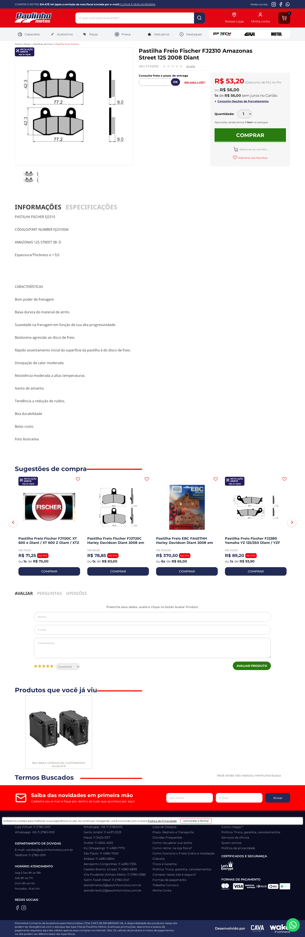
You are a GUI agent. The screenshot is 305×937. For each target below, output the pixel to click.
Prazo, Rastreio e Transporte (173, 832)
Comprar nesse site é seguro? (174, 874)
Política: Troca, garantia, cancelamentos (181, 869)
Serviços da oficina (235, 837)
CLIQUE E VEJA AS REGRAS (137, 4)
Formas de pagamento (169, 880)
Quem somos (231, 843)
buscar (199, 17)
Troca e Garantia (164, 864)
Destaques (190, 34)
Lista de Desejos (164, 827)
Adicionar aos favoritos (253, 157)
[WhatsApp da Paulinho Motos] (287, 4)
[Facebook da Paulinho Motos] (280, 4)
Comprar (250, 135)
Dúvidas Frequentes (167, 837)
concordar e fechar (211, 929)
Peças (90, 34)
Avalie (190, 66)
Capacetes (28, 34)
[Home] (45, 18)
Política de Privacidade (168, 931)
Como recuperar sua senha (172, 843)
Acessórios (61, 34)
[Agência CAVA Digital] (257, 928)
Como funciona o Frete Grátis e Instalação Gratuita (183, 856)
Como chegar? (232, 827)
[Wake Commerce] (280, 928)
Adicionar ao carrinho (253, 149)
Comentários (152, 648)
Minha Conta (161, 890)
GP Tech (222, 34)
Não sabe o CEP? (194, 82)
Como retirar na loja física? (172, 848)
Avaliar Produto (252, 666)
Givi (249, 34)
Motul (277, 34)
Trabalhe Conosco (165, 885)
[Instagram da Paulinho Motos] (273, 4)
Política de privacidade (238, 848)
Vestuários (158, 34)
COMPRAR (49, 571)
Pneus (122, 34)
